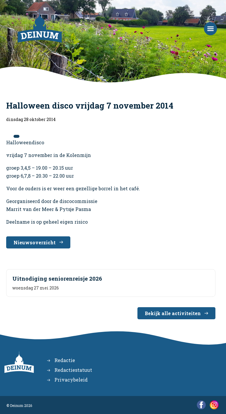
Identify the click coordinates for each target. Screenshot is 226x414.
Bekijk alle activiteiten (173, 313)
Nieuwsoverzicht (35, 242)
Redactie (64, 360)
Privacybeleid (71, 380)
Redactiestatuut (73, 370)
